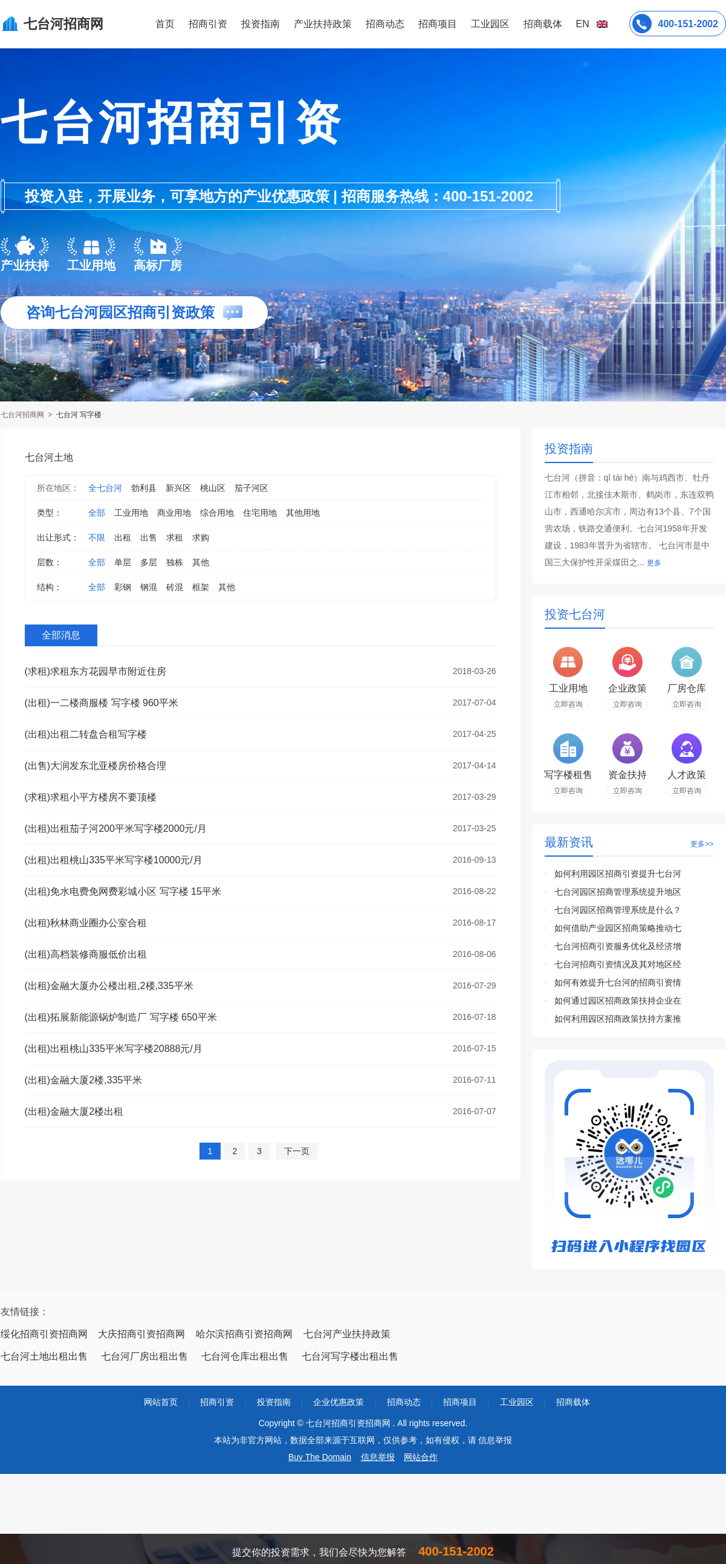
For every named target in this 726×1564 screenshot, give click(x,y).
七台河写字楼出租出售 (350, 1356)
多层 (148, 562)
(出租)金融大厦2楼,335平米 (84, 1080)
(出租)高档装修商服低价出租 (86, 954)
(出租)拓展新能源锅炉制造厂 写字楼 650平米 (121, 1017)
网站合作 (421, 1457)
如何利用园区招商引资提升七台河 (617, 873)
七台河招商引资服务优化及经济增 (617, 946)
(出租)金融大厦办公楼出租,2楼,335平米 (109, 986)
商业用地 (174, 513)
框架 (200, 587)
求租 (174, 537)
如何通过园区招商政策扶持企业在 (617, 1000)
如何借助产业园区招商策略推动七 (617, 928)
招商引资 (208, 24)
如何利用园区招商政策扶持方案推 (617, 1019)
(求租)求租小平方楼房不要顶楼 (91, 797)
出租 (122, 537)
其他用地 (303, 513)
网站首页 (161, 1402)
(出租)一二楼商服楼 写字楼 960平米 (101, 703)
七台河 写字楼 (79, 414)
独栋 (174, 562)
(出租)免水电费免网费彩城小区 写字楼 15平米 (123, 891)
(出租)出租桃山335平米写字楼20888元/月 (114, 1048)
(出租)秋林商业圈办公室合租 (86, 923)
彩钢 (122, 587)
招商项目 (437, 24)
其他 (200, 562)
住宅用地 (260, 513)
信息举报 (378, 1457)
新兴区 (178, 488)
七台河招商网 (23, 414)
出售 (148, 537)
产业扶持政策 (323, 24)
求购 (200, 537)
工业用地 (131, 513)
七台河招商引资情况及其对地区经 (617, 964)
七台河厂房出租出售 (144, 1356)
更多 (654, 563)
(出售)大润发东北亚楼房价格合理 (96, 766)
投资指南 (260, 24)
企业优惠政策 (338, 1402)
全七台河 (105, 488)
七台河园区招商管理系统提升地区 (617, 892)
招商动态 (385, 24)
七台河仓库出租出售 (244, 1356)
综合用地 (217, 513)
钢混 (148, 587)
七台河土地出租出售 (44, 1356)
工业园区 (490, 24)
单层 (122, 562)
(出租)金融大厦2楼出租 (74, 1111)
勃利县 (144, 488)
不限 (96, 537)
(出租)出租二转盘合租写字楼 (86, 734)
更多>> (701, 844)
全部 (96, 513)
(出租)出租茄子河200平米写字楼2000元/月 (116, 828)
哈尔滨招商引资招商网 (244, 1334)
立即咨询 (568, 704)
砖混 (174, 587)
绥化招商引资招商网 (44, 1334)
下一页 (297, 1151)
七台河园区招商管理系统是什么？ (617, 910)
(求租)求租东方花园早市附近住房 (96, 671)
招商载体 (573, 1402)
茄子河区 (251, 488)
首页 (165, 24)
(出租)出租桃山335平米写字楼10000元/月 (114, 860)
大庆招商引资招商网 (141, 1334)
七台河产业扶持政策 (347, 1334)
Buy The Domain (319, 1457)
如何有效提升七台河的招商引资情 (617, 982)
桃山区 (212, 488)
